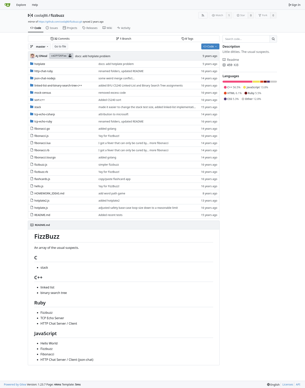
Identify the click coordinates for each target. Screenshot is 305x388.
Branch (123, 38)
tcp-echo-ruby (43, 121)
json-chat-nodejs (45, 78)
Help (35, 5)
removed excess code (112, 92)
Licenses (287, 384)
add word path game (111, 193)
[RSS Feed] (203, 15)
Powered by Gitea (15, 384)
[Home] (7, 4)
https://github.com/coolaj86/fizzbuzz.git (60, 21)
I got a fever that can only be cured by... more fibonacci (133, 143)
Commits (60, 38)
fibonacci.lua (42, 143)
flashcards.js (42, 179)
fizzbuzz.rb (41, 172)
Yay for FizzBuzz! (108, 136)
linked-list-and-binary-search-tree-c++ (58, 85)
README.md (42, 215)
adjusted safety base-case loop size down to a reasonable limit (138, 208)
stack (37, 107)
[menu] (273, 384)
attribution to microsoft (113, 114)
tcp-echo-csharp (44, 114)
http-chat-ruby (43, 71)
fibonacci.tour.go (45, 157)
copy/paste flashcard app (114, 179)
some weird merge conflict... (116, 78)
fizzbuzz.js (40, 164)
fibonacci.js (41, 136)
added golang (107, 128)
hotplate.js (41, 208)
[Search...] (273, 39)
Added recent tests (110, 215)
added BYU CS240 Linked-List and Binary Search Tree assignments (140, 85)
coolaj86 (41, 15)
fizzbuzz (57, 15)
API (298, 384)
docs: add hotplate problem (92, 56)
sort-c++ (39, 100)
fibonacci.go (42, 128)
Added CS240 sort (109, 100)
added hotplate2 (108, 200)
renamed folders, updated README (121, 71)
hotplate (39, 64)
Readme (231, 60)
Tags (187, 38)
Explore (21, 5)
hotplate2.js (41, 200)
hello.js (38, 186)
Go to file (60, 46)
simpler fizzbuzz (108, 164)
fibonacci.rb (41, 150)
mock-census (42, 92)
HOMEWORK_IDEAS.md (49, 193)
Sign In (294, 5)
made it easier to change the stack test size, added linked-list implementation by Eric (152, 107)
